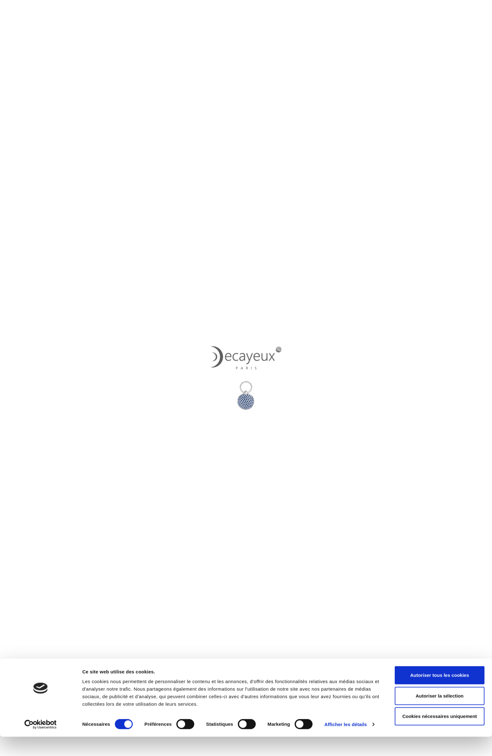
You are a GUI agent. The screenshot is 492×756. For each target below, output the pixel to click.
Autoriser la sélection (440, 715)
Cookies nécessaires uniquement (439, 735)
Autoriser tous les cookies (439, 694)
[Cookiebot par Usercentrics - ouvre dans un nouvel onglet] (40, 743)
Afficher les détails (345, 743)
